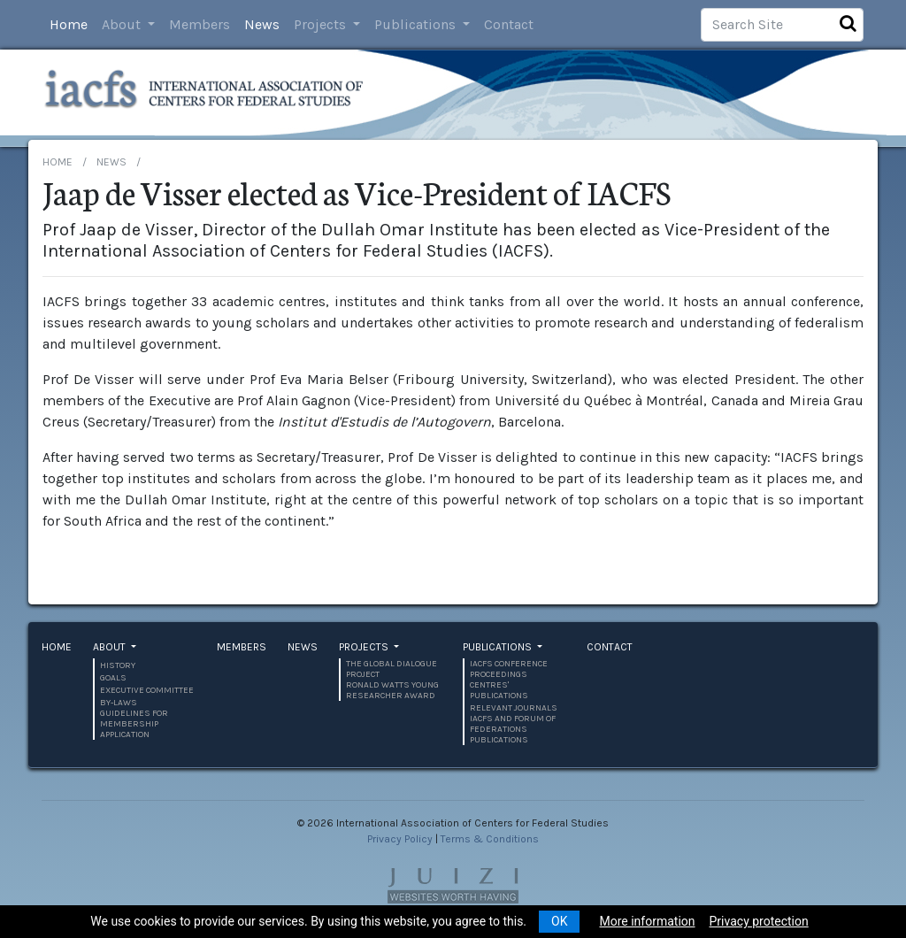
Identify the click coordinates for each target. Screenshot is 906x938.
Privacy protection (759, 921)
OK (559, 921)
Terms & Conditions (490, 839)
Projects (321, 24)
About (123, 24)
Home (69, 24)
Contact (509, 24)
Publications (416, 24)
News (262, 24)
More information (647, 921)
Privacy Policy (400, 839)
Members (199, 24)
